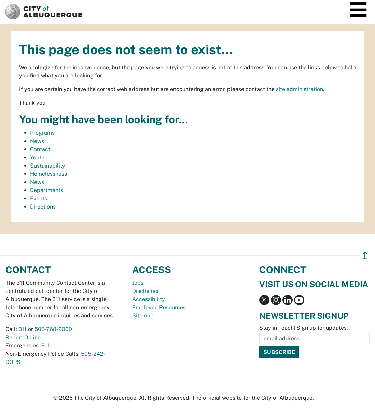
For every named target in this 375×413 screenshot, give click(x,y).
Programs (42, 133)
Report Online (23, 337)
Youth (37, 157)
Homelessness (48, 174)
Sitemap (143, 315)
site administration (299, 89)
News (37, 141)
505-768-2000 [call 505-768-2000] (53, 329)
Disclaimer (145, 291)
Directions (43, 206)
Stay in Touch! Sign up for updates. (303, 328)
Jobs (137, 283)
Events (38, 198)
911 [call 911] (45, 345)
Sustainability (47, 165)
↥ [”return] (365, 255)
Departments (46, 190)
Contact (40, 149)
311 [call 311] (22, 329)
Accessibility (148, 299)
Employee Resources (159, 307)
